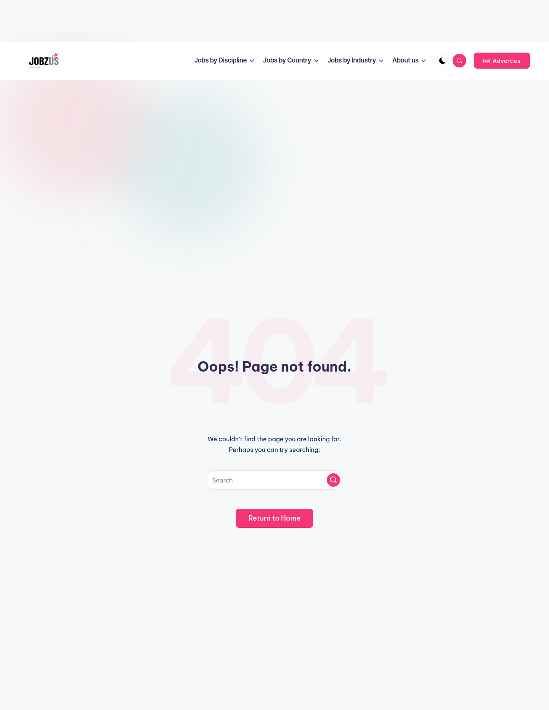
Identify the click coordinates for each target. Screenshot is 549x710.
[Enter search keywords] (274, 480)
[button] (502, 61)
